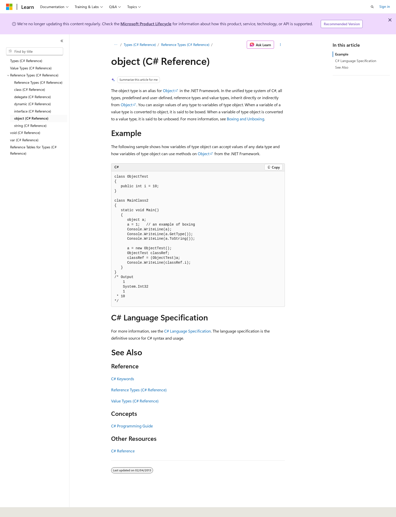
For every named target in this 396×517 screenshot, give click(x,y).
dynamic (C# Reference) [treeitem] (32, 103)
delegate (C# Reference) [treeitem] (32, 96)
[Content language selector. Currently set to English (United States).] (29, 510)
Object (169, 90)
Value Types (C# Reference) (135, 400)
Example (341, 54)
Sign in (384, 6)
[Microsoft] (9, 7)
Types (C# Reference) (140, 44)
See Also (341, 67)
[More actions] (280, 45)
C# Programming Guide (132, 425)
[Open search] (372, 6)
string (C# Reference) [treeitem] (30, 125)
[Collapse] (62, 40)
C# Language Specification (187, 331)
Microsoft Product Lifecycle (145, 23)
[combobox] (34, 51)
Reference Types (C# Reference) (185, 44)
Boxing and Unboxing (245, 118)
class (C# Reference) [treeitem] (29, 89)
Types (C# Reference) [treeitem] (26, 60)
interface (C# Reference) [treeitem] (32, 111)
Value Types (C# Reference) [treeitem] (31, 68)
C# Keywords (122, 378)
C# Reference (123, 450)
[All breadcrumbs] (115, 45)
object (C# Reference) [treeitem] (31, 118)
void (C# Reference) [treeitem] (25, 132)
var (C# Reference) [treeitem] (24, 140)
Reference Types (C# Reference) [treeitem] (38, 82)
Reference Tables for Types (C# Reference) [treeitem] (33, 150)
